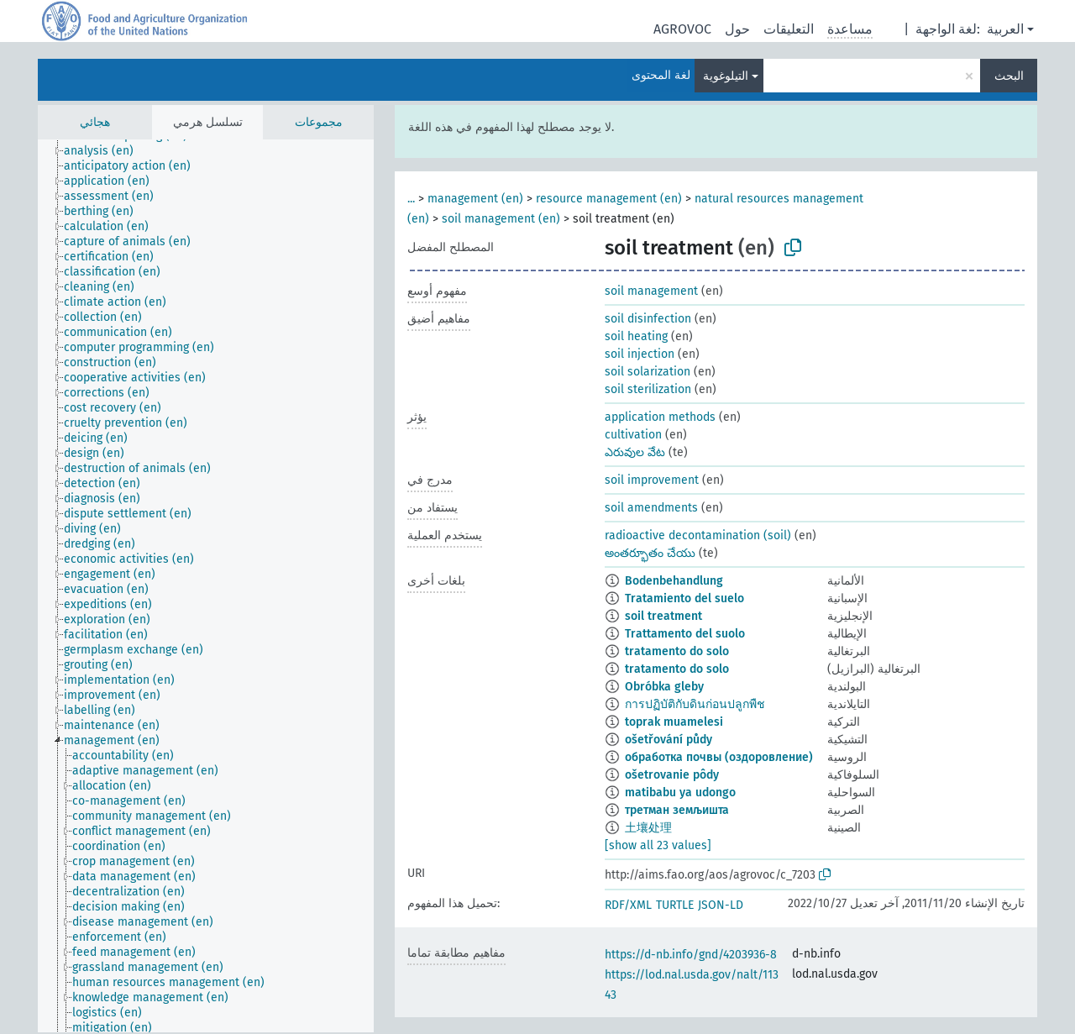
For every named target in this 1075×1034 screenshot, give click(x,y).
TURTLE (675, 905)
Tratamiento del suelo (684, 598)
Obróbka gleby (664, 687)
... (411, 199)
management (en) (475, 199)
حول (737, 29)
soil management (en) (501, 219)
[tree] (206, 585)
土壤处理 (648, 828)
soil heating (636, 336)
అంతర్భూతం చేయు (650, 553)
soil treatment (663, 616)
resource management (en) (609, 199)
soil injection (639, 354)
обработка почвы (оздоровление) (719, 757)
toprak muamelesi (674, 722)
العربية (1005, 29)
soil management (651, 291)
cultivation (633, 435)
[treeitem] (106, 151)
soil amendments (651, 508)
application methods (660, 417)
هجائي (95, 122)
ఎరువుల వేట (635, 452)
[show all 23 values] (658, 845)
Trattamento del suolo (685, 634)
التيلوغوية (725, 76)
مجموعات (319, 122)
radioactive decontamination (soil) (698, 535)
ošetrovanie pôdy (672, 775)
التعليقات (788, 29)
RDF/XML (628, 905)
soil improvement (652, 480)
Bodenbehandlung (674, 581)
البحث (1009, 76)
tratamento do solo (677, 651)
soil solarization (647, 372)
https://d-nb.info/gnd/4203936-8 (691, 954)
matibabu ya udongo (680, 792)
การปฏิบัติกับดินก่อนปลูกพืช (695, 704)
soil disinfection (648, 319)
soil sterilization (648, 389)
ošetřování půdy (668, 739)
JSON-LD (720, 905)
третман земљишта (677, 810)
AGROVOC (682, 29)
